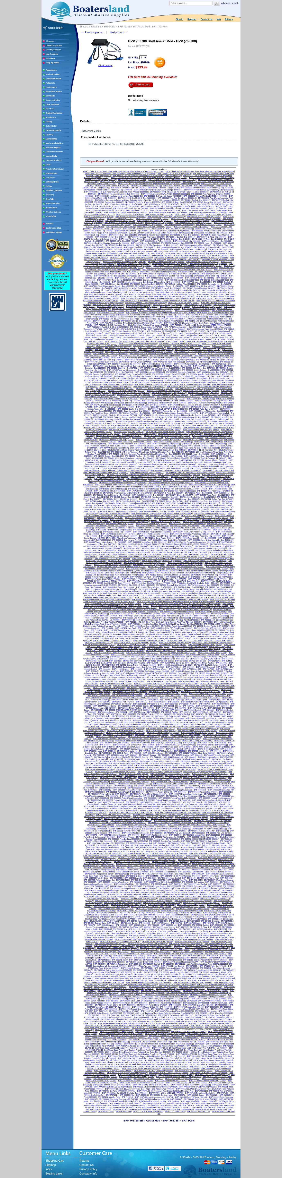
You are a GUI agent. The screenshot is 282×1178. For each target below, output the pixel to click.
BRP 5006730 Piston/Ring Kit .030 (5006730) (136, 804)
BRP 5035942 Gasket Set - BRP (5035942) (123, 886)
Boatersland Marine (90, 26)
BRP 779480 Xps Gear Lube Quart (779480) (174, 616)
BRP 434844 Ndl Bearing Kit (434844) (152, 534)
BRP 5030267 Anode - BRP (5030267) (133, 837)
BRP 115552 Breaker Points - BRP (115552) (211, 626)
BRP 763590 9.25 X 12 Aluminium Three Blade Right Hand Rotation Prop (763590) (139, 317)
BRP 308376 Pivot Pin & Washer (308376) (142, 202)
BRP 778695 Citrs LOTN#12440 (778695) (110, 354)
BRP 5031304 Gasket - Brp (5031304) (150, 384)
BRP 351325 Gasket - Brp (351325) (119, 245)
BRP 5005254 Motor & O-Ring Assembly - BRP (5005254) (190, 786)
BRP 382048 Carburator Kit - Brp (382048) (191, 417)
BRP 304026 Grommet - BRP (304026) (217, 921)
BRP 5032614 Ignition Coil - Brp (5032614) (123, 554)
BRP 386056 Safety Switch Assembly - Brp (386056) (125, 212)
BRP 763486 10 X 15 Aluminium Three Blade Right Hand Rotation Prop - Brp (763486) (181, 268)
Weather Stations (53, 212)
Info (219, 19)
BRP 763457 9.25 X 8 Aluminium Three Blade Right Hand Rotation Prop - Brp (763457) (159, 294)
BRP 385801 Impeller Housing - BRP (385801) (178, 972)
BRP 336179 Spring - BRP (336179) (160, 728)
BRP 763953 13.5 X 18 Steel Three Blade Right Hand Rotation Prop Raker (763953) (158, 1044)
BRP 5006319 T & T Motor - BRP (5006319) (177, 984)
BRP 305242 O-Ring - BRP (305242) (144, 925)
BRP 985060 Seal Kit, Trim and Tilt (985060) (208, 458)
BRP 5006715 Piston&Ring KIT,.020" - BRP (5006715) (131, 1011)
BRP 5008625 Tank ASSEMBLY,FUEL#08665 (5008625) (185, 544)
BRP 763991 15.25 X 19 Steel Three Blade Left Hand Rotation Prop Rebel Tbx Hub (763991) (132, 1052)
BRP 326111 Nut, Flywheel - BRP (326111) (129, 702)
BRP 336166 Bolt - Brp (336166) (110, 518)
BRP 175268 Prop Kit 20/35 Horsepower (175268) (181, 911)
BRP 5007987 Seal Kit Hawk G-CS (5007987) (212, 821)
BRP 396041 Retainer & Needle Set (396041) (151, 530)
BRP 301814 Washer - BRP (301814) (174, 642)
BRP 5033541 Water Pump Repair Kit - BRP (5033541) (149, 868)
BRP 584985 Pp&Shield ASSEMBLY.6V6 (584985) (118, 991)
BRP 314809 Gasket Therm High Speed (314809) (136, 665)
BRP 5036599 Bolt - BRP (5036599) (149, 1017)
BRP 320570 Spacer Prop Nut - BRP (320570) (167, 675)
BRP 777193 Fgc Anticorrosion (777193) (143, 581)
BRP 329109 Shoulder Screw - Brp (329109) (179, 507)
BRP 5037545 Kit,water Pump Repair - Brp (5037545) (116, 399)
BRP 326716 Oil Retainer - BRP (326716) (128, 704)
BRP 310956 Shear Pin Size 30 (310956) (161, 204)
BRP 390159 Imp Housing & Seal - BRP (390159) (200, 761)
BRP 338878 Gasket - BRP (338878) (118, 735)
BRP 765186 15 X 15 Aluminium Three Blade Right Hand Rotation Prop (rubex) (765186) (157, 298)
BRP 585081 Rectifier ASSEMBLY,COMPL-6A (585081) (205, 991)
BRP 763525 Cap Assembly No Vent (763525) (145, 569)
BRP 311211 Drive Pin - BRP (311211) (142, 653)
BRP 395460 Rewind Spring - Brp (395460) (163, 427)
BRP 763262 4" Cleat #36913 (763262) (169, 1001)
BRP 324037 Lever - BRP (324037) (198, 696)
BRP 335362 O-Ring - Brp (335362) (184, 235)
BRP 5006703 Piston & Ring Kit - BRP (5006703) (152, 1007)
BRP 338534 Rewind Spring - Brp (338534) (169, 411)
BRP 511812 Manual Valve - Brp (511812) (132, 288)
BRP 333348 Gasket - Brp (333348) (146, 513)
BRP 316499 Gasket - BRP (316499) (127, 669)
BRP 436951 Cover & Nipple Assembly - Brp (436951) (204, 444)
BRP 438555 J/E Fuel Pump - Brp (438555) (150, 249)
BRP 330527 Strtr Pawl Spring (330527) (113, 280)
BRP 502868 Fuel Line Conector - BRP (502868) (142, 833)
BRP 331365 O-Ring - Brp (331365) (98, 231)
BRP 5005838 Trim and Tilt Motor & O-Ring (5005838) (135, 790)
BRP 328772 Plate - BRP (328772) (120, 714)
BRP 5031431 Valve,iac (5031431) (181, 386)
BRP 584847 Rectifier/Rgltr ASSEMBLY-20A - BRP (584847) (180, 989)
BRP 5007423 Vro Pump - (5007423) (109, 479)
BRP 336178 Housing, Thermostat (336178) (146, 237)
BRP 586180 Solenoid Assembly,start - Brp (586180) (124, 262)
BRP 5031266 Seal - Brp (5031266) (118, 384)
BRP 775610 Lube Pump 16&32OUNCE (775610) (123, 335)
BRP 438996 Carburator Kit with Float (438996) (184, 253)
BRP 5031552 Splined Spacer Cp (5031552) (103, 1013)
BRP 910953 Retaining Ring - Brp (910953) (192, 364)
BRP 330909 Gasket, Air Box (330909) (147, 280)
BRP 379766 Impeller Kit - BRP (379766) (169, 751)
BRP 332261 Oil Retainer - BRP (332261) (165, 726)
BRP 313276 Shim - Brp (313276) (159, 214)
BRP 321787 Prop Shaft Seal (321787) (216, 683)
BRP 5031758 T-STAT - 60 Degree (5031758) (126, 391)
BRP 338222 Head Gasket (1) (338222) (163, 733)
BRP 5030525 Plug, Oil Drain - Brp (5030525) (113, 380)
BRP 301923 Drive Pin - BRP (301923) (99, 644)
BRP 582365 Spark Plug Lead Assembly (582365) (150, 255)
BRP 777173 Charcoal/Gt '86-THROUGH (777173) (179, 343)
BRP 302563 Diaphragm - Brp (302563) (210, 186)
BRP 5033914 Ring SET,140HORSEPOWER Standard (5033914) (159, 558)
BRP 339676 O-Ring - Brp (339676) (211, 237)
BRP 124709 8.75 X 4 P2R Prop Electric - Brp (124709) (117, 401)
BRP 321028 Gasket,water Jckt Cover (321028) (202, 677)
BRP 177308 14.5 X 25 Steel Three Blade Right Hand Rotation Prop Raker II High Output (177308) (123, 171)
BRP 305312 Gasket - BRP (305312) (207, 925)
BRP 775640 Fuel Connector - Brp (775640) (135, 337)
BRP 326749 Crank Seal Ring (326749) (154, 505)
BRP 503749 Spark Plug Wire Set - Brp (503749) (161, 561)
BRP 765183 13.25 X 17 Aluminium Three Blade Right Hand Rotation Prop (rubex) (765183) (156, 296)
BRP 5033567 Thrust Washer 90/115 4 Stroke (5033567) (197, 868)
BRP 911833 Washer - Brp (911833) (176, 366)
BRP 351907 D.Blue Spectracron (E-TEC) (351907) (157, 245)
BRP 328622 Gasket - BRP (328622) (199, 710)
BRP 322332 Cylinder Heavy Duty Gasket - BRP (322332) (150, 687)
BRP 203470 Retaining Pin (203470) (146, 186)
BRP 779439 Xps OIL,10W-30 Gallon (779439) (151, 583)
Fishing (49, 122)
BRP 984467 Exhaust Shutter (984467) (172, 458)
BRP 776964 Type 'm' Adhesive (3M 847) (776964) (201, 341)
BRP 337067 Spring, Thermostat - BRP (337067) (197, 730)
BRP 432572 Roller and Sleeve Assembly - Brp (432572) (119, 436)
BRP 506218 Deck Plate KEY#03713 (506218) (162, 903)
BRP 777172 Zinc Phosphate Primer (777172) (138, 343)
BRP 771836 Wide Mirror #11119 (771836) (135, 1081)
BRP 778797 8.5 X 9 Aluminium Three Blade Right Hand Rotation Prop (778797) (144, 358)
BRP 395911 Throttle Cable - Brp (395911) (113, 530)
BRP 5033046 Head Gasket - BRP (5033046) (165, 855)
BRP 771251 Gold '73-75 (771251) (160, 331)
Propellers (50, 178)
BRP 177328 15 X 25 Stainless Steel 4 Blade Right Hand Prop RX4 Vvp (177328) (181, 595)
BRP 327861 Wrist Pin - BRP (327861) (204, 708)
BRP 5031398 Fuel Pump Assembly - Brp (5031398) (189, 384)
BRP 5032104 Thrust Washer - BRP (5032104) (199, 849)
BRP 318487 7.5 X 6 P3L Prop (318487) (162, 931)
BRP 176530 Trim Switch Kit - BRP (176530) (184, 915)
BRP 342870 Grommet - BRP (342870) (147, 743)
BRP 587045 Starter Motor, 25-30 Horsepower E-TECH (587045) (163, 999)
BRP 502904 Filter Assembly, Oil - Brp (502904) (169, 208)
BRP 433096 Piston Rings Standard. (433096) (152, 532)
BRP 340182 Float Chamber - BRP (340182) (111, 739)
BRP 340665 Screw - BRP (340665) (218, 739)
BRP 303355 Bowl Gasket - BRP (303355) (189, 647)
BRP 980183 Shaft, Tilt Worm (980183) (191, 1097)
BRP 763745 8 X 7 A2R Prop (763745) (191, 317)
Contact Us (206, 19)
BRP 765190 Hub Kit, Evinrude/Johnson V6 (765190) (167, 575)
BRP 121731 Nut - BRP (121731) (207, 628)
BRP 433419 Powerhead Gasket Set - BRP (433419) (155, 765)
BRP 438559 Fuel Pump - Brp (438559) (111, 251)
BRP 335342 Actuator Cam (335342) (153, 235)
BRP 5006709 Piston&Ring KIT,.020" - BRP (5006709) (141, 1009)
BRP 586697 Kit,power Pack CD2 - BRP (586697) (175, 997)
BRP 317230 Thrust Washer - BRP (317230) (162, 669)
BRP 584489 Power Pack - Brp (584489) (170, 257)
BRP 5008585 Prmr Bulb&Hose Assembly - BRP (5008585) (167, 827)
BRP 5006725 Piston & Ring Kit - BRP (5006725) (160, 802)
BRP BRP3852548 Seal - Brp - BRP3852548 (213, 591)
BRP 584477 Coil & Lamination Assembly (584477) (131, 257)
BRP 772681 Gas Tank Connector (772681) (123, 333)
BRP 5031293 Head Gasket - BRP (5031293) (115, 847)
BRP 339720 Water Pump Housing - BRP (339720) (181, 737)
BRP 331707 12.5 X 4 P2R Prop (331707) (186, 722)
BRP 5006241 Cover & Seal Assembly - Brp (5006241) (210, 540)
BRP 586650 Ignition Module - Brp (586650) (170, 264)
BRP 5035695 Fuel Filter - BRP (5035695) (131, 884)
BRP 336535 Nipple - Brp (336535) (132, 409)
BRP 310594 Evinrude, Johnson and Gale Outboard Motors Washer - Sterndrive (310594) (184, 649)
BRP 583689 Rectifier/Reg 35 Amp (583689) (154, 946)
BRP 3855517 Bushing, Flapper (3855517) (210, 460)
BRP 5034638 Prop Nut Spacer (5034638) (137, 397)
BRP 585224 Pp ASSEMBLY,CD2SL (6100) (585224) (142, 993)
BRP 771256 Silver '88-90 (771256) (217, 577)
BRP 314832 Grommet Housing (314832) (175, 665)
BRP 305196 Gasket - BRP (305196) (112, 925)
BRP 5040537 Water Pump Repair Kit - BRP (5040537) (174, 894)
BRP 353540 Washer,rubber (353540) (195, 245)
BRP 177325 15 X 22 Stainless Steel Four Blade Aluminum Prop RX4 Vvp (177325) (171, 919)
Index (48, 1169)
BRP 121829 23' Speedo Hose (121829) (120, 630)
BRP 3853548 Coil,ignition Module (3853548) (112, 970)
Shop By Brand (52, 63)
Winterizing (51, 216)
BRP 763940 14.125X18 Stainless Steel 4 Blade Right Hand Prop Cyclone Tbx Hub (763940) (196, 571)
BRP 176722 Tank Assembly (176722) (179, 491)
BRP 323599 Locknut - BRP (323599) (127, 694)
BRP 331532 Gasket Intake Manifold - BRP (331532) (145, 722)
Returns (84, 1160)
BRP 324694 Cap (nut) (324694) (209, 225)
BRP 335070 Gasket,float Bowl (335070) (146, 284)
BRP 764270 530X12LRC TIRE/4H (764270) (140, 1060)
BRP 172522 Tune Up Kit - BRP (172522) (192, 909)
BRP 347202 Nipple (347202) (148, 614)
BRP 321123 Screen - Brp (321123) (141, 276)
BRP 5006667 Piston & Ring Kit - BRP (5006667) (108, 794)
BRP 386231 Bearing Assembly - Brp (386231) (208, 212)
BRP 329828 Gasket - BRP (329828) (182, 935)
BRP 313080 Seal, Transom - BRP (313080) (165, 655)
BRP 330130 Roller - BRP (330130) (109, 716)
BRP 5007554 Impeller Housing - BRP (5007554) (153, 817)
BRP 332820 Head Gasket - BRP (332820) (163, 939)
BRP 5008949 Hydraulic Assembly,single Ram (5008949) (118, 196)
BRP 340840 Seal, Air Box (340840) (98, 741)
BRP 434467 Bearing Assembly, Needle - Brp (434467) (158, 440)
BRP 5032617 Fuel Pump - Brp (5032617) (169, 393)
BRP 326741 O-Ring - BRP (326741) (162, 704)
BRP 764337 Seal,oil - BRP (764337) (176, 1060)
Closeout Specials (54, 45)
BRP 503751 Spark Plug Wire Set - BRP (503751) (205, 1019)
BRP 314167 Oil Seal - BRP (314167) (204, 661)
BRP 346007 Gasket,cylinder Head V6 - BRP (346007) (141, 749)
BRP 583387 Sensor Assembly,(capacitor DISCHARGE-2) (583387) (200, 255)
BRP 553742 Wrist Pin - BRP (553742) (110, 943)
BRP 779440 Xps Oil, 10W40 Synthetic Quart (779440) (124, 1093)
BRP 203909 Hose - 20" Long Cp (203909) (184, 640)
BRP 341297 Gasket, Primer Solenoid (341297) (138, 239)
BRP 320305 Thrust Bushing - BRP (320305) (127, 675)
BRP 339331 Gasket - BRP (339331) (111, 737)
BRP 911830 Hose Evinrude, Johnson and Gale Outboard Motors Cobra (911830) (126, 366)
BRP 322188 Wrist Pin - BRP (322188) (109, 687)
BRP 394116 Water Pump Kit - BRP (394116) (146, 976)
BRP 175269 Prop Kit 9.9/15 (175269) (109, 491)
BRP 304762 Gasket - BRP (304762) (167, 923)
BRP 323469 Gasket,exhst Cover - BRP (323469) (201, 692)
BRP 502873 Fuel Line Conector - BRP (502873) (119, 835)
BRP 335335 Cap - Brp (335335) (122, 235)
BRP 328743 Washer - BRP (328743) (176, 712)
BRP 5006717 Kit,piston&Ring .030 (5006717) (174, 1011)
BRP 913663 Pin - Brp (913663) (169, 456)
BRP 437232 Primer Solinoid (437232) (192, 446)
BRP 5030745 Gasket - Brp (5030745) (120, 382)
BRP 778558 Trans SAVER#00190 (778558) (198, 1087)
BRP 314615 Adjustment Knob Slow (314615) (159, 497)
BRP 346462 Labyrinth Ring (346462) (217, 520)
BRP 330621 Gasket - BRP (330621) (157, 718)
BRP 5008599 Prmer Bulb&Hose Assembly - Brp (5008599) (108, 190)
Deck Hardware (52, 104)
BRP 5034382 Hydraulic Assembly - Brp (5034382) (211, 395)
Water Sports (51, 208)
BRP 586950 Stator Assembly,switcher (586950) (104, 569)
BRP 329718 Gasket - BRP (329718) (112, 935)
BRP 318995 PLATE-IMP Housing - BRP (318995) (115, 933)
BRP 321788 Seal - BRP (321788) (97, 685)
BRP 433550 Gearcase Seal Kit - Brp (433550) (184, 438)
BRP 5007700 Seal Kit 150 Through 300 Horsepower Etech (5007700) (179, 819)
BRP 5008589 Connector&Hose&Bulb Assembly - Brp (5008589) (207, 188)
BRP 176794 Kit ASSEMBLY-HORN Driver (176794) (121, 917)
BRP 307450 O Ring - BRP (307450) (205, 927)
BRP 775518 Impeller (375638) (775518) (195, 333)
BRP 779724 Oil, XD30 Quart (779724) (202, 362)
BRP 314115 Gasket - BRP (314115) (172, 661)
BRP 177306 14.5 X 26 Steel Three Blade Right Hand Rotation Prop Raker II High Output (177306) (158, 184)
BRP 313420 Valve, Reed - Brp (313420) (212, 495)
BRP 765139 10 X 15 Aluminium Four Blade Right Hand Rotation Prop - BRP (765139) (164, 1062)
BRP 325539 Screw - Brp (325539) (120, 227)
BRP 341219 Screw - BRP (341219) (165, 741)
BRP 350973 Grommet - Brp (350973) (176, 243)
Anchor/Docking (53, 74)
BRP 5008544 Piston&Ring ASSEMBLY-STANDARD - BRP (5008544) (196, 825)
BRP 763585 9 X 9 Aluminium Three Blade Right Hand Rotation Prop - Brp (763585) (160, 313)
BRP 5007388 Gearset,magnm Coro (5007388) (149, 477)
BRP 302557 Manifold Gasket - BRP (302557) (167, 644)
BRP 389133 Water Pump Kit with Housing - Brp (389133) (138, 421)
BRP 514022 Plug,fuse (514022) (161, 567)
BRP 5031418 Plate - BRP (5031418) (150, 847)
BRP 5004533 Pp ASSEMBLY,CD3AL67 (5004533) (116, 464)
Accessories (51, 70)
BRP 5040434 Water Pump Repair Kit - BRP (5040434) (141, 892)
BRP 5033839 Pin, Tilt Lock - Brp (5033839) (112, 558)
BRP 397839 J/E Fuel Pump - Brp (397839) (102, 434)
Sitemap (50, 1165)
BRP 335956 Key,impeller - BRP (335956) (128, 958)
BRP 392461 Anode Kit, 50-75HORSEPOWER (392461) (157, 974)
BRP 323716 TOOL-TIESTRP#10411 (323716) (123, 223)
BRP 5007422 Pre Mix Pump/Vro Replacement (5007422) (191, 542)
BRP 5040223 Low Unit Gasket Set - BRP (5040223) (151, 890)
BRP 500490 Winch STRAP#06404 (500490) (169, 782)
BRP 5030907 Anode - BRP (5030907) (184, 843)
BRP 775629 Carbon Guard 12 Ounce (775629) (199, 335)
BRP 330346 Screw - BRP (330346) (205, 716)
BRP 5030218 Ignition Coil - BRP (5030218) (201, 835)
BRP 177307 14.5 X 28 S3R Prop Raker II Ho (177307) (188, 610)
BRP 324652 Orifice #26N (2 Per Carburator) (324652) (127, 503)
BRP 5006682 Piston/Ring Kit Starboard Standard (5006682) (190, 796)
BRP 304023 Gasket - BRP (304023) (184, 921)
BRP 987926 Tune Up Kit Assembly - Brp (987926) (128, 370)
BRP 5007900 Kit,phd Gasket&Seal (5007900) (173, 821)
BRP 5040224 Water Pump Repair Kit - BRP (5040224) (197, 890)
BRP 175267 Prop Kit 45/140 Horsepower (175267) (138, 911)
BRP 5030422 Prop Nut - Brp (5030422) (211, 376)
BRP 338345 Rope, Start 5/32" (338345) (197, 733)
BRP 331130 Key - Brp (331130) (179, 229)
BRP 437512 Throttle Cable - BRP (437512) (210, 773)
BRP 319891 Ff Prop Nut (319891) (178, 673)
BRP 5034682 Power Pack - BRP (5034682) (215, 878)
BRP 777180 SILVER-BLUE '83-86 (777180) (112, 1087)
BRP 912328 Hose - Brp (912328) (195, 454)
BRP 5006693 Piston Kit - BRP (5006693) (130, 1003)
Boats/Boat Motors (54, 92)
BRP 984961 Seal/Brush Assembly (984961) (208, 1103)
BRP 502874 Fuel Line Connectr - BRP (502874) (161, 835)
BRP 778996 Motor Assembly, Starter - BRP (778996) (121, 1034)
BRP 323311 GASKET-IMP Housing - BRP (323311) (160, 690)
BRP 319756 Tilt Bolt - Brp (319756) (121, 274)
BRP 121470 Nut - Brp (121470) (174, 485)
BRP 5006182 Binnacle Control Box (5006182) (167, 540)
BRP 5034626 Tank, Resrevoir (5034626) (101, 397)
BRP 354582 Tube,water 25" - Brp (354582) (187, 524)
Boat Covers (51, 87)
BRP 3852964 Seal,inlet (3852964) (149, 372)
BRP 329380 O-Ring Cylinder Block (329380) (164, 278)
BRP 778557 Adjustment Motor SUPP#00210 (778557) (155, 1087)
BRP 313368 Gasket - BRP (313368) (190, 657)
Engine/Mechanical (54, 113)
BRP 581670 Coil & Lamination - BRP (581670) (147, 943)
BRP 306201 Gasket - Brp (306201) (195, 200)
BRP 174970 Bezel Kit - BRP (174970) (130, 638)
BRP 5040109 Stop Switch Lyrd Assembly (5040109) (204, 561)
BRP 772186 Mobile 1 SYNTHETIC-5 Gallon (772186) (142, 1083)
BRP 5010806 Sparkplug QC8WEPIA (177, 614)
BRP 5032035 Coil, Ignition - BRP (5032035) (160, 849)
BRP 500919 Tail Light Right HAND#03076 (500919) (118, 829)
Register (192, 19)
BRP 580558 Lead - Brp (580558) (220, 567)
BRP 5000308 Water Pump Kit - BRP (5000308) (192, 780)
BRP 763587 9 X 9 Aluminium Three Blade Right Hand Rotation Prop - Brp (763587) (150, 315)
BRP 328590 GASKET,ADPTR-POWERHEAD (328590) (127, 710)
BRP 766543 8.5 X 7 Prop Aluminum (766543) (180, 1068)
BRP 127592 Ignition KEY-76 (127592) (211, 401)
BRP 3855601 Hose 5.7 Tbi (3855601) (110, 528)
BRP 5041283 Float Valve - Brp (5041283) (185, 563)
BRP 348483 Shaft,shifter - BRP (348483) (215, 749)
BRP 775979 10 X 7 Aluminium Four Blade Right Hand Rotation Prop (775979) (154, 579)
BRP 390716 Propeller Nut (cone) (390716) (111, 423)
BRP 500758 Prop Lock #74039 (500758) (191, 817)
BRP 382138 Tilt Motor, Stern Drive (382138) (197, 753)
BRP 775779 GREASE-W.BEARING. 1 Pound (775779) (196, 339)
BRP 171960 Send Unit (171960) (112, 489)
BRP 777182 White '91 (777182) (151, 348)
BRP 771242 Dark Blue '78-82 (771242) (128, 331)
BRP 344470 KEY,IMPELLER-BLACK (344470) (175, 745)
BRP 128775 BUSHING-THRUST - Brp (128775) (183, 487)
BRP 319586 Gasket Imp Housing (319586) (151, 671)
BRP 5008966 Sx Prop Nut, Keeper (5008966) (162, 196)
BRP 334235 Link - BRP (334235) (218, 952)
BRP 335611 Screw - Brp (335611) (185, 499)
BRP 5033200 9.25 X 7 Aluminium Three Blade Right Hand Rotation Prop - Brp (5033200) (136, 556)
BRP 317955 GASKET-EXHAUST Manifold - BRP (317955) (166, 929)
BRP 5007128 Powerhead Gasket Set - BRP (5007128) (177, 812)
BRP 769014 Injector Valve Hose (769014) (204, 329)
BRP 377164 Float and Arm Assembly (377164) (114, 526)
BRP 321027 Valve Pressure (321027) (165, 677)
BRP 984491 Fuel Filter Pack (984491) (125, 1103)
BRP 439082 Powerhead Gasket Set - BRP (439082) (204, 778)
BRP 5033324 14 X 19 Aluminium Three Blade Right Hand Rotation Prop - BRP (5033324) (153, 864)
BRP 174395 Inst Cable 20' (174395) (143, 489)
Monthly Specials (53, 50)
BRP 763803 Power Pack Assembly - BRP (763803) (138, 1038)
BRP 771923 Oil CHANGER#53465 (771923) (207, 1081)
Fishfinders (51, 117)
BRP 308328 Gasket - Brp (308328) (108, 202)
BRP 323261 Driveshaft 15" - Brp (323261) (155, 311)
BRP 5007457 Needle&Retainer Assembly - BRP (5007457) (157, 814)
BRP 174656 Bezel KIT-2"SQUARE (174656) (209, 636)
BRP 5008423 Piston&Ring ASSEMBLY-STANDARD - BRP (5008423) (176, 823)
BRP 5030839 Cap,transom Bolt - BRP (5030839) (146, 843)
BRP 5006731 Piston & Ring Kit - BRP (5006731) (177, 804)
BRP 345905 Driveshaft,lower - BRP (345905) (134, 747)
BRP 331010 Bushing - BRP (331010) (115, 720)
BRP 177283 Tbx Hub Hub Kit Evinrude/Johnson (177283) (172, 180)
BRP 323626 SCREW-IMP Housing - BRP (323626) (166, 694)
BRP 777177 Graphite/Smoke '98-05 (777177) (191, 345)
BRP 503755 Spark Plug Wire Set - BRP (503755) (184, 1021)
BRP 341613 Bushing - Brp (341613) (175, 239)
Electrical (50, 109)
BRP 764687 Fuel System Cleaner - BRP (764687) (106, 1062)
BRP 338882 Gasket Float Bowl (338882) (152, 735)
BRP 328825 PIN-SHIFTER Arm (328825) (154, 714)
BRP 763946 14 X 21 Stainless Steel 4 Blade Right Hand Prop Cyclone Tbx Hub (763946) (165, 624)
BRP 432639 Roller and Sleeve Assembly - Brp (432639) (167, 436)
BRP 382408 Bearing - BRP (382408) (187, 755)
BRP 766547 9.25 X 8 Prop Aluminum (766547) (194, 1070)
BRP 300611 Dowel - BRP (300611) (218, 640)
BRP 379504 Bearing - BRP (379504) (99, 751)
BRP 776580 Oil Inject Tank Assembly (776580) (190, 1085)
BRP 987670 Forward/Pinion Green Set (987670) (159, 368)
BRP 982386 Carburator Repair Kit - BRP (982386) (161, 1099)
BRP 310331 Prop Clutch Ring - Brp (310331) (124, 204)
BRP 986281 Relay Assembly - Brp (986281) (130, 460)
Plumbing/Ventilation (55, 169)
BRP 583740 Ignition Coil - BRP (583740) (191, 946)
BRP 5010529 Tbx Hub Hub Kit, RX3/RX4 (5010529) (171, 546)
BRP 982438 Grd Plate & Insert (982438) (200, 1099)
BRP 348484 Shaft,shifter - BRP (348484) (203, 958)
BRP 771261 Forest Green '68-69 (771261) (102, 579)
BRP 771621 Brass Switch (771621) (148, 1079)
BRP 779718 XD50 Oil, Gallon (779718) (135, 362)
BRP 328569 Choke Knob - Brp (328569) (210, 276)
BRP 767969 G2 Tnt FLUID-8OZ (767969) (175, 1075)
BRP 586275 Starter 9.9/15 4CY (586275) (126, 995)
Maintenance (51, 139)
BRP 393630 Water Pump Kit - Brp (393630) (161, 425)
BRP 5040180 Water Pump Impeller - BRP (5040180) (106, 890)
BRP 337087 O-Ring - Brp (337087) (168, 518)
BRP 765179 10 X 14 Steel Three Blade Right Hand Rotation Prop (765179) (131, 323)
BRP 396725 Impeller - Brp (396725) (129, 431)
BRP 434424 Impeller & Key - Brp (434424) (116, 440)
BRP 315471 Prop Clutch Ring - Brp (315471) (166, 216)
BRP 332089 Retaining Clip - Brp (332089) (156, 511)
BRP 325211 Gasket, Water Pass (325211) (128, 700)
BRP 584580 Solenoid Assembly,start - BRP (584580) (200, 986)
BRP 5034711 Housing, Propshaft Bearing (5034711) (178, 397)
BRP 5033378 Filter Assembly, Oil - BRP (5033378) (176, 866)
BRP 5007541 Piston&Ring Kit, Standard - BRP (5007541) (207, 814)
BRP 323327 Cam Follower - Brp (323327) (154, 221)
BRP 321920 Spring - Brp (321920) (122, 311)
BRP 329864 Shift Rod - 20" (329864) (108, 937)
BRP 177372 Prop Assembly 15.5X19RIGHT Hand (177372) (127, 493)
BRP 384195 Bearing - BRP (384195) (146, 757)
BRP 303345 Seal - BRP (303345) (156, 647)
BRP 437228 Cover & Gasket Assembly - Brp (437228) (152, 446)
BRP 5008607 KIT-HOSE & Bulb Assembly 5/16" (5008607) (208, 190)
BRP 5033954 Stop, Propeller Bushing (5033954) (213, 872)
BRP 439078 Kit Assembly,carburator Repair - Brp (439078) (108, 286)
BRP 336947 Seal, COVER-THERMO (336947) (167, 409)
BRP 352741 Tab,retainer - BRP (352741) (124, 964)
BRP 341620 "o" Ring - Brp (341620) (207, 239)
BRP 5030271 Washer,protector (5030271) (168, 837)
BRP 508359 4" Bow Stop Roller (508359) (192, 941)
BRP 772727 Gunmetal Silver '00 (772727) (160, 333)
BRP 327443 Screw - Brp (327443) (186, 505)
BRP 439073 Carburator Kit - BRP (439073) (118, 778)
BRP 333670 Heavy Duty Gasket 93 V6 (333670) (120, 941)
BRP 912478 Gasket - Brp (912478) (108, 456)
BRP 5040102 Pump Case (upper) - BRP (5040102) (165, 1023)
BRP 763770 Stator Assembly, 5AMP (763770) (114, 1029)
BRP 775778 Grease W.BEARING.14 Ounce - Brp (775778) (147, 339)
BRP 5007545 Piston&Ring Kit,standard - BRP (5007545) (107, 817)
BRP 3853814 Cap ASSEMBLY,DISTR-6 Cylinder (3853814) (157, 970)
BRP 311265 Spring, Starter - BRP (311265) (178, 653)
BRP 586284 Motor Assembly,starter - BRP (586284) (166, 995)
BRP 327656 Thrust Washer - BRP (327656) (136, 708)
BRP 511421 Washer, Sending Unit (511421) (112, 565)
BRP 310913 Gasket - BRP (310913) (192, 651)
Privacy (229, 19)
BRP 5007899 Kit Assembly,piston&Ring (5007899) (131, 821)
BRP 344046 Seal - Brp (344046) (186, 241)
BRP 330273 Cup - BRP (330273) (139, 716)
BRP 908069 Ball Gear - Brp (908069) (118, 587)
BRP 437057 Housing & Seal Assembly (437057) (170, 773)
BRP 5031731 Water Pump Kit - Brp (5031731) (194, 388)
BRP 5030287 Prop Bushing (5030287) (124, 839)
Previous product (92, 32)
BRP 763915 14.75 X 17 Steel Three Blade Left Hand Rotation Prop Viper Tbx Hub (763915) (163, 622)
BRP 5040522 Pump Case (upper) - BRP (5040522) (187, 892)
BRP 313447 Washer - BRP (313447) (134, 659)
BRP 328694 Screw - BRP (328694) (112, 712)
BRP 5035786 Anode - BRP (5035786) (166, 884)
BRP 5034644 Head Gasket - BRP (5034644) (176, 878)
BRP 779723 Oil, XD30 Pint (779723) (169, 362)
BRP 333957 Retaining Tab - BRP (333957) (111, 952)
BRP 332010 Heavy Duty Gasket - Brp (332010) (117, 511)
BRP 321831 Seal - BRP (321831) (198, 685)
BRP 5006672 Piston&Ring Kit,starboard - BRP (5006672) (193, 794)
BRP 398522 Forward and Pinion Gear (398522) (191, 530)
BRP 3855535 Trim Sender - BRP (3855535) (138, 972)
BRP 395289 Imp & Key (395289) (130, 427)
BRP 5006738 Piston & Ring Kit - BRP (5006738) (154, 808)
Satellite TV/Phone (54, 190)
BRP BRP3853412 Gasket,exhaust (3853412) (132, 1109)
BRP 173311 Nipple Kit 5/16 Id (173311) (196, 630)
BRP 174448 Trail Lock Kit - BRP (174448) (199, 634)
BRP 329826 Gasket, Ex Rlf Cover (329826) (147, 935)
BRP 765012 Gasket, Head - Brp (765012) (169, 450)
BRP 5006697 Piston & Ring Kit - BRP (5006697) (115, 1005)
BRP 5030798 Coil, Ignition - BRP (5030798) (214, 841)
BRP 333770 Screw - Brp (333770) (196, 282)
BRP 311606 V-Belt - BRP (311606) (212, 653)
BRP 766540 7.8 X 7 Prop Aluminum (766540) (208, 1066)
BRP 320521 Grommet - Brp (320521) (184, 274)
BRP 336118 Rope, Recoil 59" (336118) (127, 728)
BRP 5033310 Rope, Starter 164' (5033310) (170, 862)
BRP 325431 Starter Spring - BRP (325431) (202, 700)
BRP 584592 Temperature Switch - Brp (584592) (208, 257)
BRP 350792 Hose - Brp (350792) (145, 243)
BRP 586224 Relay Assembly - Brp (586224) (166, 262)
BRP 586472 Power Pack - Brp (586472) (133, 264)
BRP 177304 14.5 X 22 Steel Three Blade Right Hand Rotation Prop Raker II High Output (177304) (140, 182)
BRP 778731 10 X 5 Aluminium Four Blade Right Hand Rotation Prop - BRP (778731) (172, 1091)
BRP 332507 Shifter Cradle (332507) (213, 937)
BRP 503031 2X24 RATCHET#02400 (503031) (200, 839)
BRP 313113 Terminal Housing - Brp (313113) (111, 495)
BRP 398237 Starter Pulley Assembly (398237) (128, 763)
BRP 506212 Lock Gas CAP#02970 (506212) (113, 900)
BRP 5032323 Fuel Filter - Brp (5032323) (164, 391)
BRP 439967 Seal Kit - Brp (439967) (200, 286)
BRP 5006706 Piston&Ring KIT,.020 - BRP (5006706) (196, 1007)
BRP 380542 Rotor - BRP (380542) (127, 753)
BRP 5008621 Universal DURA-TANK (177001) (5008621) (165, 194)
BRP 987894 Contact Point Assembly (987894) (114, 1107)
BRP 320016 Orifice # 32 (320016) (152, 274)
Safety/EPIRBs (52, 182)
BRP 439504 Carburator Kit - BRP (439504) (153, 780)
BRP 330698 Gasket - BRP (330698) (189, 718)
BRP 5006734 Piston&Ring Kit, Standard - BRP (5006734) (162, 806)
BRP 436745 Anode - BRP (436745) (133, 773)
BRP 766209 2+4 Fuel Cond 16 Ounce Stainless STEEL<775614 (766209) (201, 325)
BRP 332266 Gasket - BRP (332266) (199, 726)
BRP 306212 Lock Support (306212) (167, 305)
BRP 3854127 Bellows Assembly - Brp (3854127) (171, 460)
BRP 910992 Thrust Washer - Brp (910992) (153, 587)
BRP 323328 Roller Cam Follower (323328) (191, 221)
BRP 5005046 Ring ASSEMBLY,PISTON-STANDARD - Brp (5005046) (167, 464)
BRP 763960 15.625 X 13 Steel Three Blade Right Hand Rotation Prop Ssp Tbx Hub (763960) (160, 620)
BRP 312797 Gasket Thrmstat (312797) (111, 206)
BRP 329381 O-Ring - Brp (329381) (199, 278)
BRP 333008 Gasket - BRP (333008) (198, 939)
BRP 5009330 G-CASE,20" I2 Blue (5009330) (137, 198)
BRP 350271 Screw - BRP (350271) (126, 960)
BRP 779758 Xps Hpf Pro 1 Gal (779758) (211, 616)
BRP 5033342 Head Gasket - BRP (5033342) (134, 866)
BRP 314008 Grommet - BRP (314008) (139, 661)
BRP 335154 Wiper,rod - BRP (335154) (129, 956)
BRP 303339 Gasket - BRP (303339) (125, 647)
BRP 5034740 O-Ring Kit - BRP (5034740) (148, 880)
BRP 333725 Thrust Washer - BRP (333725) (140, 950)
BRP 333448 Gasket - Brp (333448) (177, 513)
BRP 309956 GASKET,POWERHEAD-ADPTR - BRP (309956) (119, 649)
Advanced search (229, 3)
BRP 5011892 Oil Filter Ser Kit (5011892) (211, 614)
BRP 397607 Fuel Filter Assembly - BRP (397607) (207, 980)
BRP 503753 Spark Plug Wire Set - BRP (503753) (142, 1021)
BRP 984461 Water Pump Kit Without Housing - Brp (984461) (129, 458)
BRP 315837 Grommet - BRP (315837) (212, 667)
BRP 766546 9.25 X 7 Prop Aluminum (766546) (153, 1070)
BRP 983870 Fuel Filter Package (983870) (198, 1101)
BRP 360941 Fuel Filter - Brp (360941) (135, 413)
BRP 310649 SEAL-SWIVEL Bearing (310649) (125, 651)
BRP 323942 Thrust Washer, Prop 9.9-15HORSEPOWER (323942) (115, 696)
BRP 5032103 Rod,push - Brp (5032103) (204, 552)
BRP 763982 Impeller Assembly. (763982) (204, 1046)
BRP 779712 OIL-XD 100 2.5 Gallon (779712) (214, 360)
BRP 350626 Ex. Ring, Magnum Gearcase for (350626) (106, 243)
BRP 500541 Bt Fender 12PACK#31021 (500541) (163, 788)
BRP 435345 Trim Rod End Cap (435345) (179, 769)
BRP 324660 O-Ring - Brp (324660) (147, 225)
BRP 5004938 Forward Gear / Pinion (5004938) (209, 782)
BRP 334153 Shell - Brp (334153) (114, 284)
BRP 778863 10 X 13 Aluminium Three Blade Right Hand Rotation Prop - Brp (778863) (120, 173)
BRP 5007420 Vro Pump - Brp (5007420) (188, 477)
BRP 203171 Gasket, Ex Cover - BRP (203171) (112, 640)
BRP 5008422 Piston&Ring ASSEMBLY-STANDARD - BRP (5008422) (117, 823)
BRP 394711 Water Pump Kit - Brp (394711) (199, 425)
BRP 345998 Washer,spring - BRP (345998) (211, 747)
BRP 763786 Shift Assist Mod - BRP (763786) (153, 1029)
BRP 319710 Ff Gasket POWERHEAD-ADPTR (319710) (139, 673)
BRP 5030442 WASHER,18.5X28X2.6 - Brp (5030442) (171, 378)
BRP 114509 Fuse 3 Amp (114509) (144, 626)
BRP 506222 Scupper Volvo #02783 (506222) (201, 903)
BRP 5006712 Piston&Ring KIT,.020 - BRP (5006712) (187, 1009)
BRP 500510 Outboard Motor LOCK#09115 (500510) (174, 784)
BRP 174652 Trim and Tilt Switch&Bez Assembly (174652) (183, 489)
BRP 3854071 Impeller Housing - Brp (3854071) (133, 376)
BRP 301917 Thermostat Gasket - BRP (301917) (212, 642)
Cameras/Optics (53, 100)
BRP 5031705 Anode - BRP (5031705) (103, 1015)
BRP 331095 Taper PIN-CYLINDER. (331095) (152, 720)
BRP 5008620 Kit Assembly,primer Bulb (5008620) (118, 194)
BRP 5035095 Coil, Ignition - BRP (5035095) (200, 882)
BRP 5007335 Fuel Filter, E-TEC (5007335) (113, 814)
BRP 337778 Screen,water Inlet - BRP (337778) (125, 733)
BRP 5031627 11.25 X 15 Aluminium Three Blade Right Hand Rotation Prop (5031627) (158, 1013)
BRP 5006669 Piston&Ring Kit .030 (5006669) (147, 542)
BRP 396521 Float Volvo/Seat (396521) (125, 429)
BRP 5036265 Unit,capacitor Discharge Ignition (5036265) (133, 888)
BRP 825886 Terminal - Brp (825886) (171, 585)
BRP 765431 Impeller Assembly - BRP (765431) (124, 1066)
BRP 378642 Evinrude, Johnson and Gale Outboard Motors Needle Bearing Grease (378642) (177, 415)
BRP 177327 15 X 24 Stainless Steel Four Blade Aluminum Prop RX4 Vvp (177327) (147, 175)
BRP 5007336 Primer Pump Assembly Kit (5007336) (179, 474)
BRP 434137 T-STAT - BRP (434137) (216, 767)
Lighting (49, 135)
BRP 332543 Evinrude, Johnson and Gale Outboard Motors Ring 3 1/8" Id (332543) (146, 282)
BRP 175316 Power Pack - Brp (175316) (198, 210)
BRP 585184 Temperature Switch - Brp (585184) (145, 259)
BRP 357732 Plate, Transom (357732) (143, 966)
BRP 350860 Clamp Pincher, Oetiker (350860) (162, 960)
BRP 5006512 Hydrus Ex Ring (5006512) (147, 472)
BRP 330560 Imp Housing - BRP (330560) (122, 718)
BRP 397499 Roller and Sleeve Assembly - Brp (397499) (210, 431)
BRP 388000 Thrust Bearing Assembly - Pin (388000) (150, 528)
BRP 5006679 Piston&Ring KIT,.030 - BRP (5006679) (142, 796)
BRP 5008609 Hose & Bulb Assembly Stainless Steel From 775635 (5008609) (116, 192)
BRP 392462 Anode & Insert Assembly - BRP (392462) (204, 974)
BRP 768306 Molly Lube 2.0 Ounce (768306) (166, 329)
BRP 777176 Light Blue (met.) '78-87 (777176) (152, 345)
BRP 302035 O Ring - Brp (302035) (168, 493)
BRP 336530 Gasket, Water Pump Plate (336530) (197, 728)
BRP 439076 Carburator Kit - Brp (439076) (214, 284)
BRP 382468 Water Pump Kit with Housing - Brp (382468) (117, 419)
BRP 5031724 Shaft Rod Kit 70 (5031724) (138, 1015)
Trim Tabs (50, 199)
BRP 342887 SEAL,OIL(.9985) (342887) (122, 241)
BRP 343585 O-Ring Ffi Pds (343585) (155, 241)
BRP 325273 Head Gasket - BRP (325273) (165, 700)
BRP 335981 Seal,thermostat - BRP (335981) (165, 958)
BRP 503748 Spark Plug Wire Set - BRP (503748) (120, 1019)
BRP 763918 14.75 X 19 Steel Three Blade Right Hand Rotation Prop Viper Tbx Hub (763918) (175, 601)
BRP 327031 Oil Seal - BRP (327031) (179, 706)
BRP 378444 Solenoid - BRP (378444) (137, 968)
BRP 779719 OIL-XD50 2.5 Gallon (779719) (136, 585)
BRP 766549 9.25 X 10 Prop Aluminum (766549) (127, 1073)
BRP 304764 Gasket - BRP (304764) (199, 923)
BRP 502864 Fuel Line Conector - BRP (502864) (208, 831)
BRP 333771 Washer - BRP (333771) (175, 950)
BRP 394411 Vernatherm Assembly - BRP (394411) (188, 976)
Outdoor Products (54, 160)
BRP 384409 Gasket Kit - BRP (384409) (179, 757)
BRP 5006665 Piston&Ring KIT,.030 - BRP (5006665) (210, 792)
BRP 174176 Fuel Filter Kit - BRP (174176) (151, 632)
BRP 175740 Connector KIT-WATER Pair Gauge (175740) (120, 913)
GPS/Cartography (53, 130)
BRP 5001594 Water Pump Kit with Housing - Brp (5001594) (177, 462)
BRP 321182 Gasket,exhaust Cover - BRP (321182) (168, 679)
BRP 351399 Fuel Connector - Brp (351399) (131, 522)
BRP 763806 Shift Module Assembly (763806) (180, 1038)
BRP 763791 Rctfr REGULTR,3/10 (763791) (129, 1036)
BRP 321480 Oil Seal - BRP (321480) (129, 681)
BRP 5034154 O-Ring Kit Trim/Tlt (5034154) (170, 395)
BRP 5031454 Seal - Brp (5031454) (178, 550)
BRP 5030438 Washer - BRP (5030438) (130, 841)
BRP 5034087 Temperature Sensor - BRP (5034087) (106, 874)
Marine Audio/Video (54, 143)
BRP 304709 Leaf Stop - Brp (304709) (108, 305)
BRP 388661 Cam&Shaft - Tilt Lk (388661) (160, 419)
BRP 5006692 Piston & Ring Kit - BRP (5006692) (122, 800)
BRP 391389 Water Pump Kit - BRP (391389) (113, 974)
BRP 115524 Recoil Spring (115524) (176, 626)
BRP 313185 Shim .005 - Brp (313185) (148, 495)
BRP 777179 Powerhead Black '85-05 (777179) (207, 579)
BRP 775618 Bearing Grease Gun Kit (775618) (112, 1085)
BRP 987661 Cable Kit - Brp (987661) (122, 368)
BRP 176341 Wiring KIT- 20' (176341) (161, 913)
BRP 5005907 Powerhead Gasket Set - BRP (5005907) (149, 982)
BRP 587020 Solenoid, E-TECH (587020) (118, 999)
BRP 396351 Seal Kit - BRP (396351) (203, 978)
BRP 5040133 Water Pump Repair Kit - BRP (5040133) (210, 1023)
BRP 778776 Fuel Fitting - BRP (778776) (152, 1032)
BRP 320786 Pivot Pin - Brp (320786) (109, 276)
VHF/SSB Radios (53, 203)
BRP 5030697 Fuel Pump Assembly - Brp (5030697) (155, 380)
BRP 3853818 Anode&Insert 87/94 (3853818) (202, 970)
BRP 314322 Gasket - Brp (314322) (124, 497)
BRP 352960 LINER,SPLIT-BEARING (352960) (202, 522)
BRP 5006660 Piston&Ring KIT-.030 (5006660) (125, 792)
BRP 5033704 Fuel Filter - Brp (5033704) (133, 395)
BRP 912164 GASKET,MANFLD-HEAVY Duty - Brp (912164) (111, 589)
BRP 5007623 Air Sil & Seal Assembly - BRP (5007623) (126, 819)
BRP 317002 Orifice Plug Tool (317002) (217, 499)
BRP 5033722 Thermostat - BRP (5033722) (172, 870)
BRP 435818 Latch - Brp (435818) (208, 442)
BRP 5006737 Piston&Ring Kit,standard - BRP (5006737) (108, 808)
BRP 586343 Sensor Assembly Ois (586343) (208, 995)
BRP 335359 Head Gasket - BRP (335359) (200, 956)
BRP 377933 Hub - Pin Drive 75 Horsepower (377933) (115, 415)
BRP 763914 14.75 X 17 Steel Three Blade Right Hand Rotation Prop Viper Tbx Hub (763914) (166, 1040)
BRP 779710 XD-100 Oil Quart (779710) (141, 360)
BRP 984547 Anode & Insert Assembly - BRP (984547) (165, 1103)
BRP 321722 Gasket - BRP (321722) (149, 683)
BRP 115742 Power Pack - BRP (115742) (132, 628)
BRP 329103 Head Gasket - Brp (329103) (141, 507)
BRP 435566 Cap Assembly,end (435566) (135, 442)
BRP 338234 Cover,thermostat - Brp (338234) (131, 411)
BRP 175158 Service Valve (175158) (165, 210)
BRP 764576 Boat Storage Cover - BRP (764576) (213, 1060)
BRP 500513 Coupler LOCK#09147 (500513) (113, 786)
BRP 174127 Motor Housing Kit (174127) (131, 210)
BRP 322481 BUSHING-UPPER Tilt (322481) (194, 687)
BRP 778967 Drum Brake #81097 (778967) (188, 1032)
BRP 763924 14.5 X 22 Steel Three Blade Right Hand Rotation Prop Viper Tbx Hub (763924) (121, 593)
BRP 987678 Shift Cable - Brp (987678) (198, 368)
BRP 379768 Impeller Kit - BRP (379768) (204, 751)
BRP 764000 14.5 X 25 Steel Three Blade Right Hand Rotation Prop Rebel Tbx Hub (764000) (126, 610)
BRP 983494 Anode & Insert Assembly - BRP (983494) (157, 1101)
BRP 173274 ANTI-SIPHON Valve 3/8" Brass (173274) (144, 405)
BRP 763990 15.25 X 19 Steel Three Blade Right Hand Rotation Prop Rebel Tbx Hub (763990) (189, 606)
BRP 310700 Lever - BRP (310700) (160, 651)
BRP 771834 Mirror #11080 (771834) (217, 1079)
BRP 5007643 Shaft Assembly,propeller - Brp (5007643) (198, 479)
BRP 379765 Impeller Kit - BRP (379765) (133, 751)
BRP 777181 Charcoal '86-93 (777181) (120, 348)
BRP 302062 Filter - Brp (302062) (198, 493)
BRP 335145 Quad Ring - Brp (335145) (197, 515)
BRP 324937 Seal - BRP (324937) (206, 698)
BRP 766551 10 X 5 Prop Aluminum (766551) (208, 1073)
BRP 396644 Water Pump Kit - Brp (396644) (201, 429)
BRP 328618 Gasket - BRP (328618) (167, 710)
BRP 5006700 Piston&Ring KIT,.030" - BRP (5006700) (205, 1005)
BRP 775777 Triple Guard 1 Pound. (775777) (102, 339)
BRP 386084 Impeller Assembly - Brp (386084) (168, 212)
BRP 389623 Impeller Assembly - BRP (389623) (118, 761)
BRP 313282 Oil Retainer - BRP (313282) (202, 655)
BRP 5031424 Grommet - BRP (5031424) (185, 847)
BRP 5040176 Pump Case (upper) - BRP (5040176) (182, 1025)
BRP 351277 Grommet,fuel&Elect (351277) (180, 962)
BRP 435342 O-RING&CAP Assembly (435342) (189, 534)
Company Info (88, 1173)
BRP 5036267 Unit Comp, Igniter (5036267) (176, 888)
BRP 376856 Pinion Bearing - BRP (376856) (179, 966)
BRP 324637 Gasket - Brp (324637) (116, 225)
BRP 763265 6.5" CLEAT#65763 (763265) (204, 1001)
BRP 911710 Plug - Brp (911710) (218, 587)
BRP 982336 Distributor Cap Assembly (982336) (118, 1099)
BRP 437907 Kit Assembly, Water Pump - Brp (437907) (108, 249)
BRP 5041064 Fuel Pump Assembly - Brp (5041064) (145, 563)
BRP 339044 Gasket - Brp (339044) (180, 237)
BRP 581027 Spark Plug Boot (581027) (199, 288)
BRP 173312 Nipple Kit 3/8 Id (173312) (143, 485)
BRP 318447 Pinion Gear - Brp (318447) (152, 218)
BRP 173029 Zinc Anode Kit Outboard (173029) (158, 630)
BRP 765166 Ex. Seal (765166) (106, 321)
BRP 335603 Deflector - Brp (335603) (110, 237)
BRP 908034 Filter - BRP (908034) (134, 1095)
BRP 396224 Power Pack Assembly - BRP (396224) (164, 978)
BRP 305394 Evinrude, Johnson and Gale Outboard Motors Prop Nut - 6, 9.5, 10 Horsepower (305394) (137, 200)
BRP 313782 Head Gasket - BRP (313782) (103, 661)
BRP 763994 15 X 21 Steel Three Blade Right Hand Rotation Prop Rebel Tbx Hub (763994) (196, 608)
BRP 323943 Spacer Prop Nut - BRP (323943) (163, 696)
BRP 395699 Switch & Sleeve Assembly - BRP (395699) (118, 978)
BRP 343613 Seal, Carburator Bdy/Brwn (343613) (179, 520)
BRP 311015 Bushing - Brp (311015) (207, 307)
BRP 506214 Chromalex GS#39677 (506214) (192, 900)
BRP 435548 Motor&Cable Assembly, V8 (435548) (115, 771)
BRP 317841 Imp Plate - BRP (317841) (116, 671)
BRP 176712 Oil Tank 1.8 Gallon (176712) (144, 491)
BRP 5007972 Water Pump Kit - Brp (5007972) (142, 481)
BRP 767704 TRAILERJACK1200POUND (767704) (125, 329)
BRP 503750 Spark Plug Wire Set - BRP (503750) (163, 1019)
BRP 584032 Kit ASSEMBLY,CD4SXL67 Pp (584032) (161, 948)
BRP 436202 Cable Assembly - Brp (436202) (127, 444)
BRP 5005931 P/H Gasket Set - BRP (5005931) (192, 982)
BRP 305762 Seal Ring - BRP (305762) (135, 927)
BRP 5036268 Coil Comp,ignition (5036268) (215, 888)
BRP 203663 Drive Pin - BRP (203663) (149, 640)
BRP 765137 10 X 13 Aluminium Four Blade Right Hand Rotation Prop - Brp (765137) (133, 319)
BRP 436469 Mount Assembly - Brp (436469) (157, 536)
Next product (119, 32)
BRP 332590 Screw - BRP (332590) (129, 939)
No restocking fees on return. (144, 100)
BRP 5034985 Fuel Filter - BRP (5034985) (184, 880)
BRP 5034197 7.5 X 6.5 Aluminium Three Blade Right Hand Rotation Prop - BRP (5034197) (167, 874)
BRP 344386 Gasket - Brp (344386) (216, 241)
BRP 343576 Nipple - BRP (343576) (211, 743)
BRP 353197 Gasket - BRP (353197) (158, 964)
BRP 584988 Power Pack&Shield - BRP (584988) (161, 991)
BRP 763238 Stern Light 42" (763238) (135, 1001)
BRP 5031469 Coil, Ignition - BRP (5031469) (213, 1011)
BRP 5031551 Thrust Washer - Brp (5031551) (154, 388)
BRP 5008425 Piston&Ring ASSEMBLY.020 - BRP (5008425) (141, 825)
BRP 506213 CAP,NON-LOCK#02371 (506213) (153, 900)
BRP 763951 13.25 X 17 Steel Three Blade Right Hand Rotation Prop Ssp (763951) (195, 593)
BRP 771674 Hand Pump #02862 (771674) (182, 1079)
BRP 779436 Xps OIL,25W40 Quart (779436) (180, 581)
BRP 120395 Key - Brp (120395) (200, 399)
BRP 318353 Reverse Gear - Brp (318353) (202, 501)
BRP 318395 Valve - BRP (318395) (129, 931)
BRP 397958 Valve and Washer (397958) (139, 434)
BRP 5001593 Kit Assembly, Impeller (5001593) (131, 462)
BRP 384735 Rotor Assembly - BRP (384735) (103, 759)
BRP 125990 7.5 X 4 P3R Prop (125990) (174, 173)
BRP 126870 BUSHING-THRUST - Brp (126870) (209, 485)
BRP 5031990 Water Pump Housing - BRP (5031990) (118, 849)
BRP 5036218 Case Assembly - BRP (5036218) (201, 886)
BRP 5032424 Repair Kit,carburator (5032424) (131, 393)
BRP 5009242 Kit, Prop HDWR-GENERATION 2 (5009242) (166, 829)
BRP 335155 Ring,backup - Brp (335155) (210, 233)
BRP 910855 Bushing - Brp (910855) (157, 364)
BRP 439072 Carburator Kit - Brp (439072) (110, 255)
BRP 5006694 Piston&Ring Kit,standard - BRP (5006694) (172, 1003)
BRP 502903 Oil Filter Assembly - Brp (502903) (214, 546)
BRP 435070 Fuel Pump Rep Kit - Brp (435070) (202, 440)
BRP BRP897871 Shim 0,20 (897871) (210, 1109)
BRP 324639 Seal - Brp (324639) (110, 313)
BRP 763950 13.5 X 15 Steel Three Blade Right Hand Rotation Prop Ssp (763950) (156, 618)
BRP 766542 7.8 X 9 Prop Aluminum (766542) (141, 1068)
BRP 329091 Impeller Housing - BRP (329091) (189, 933)
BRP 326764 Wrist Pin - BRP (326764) (194, 704)
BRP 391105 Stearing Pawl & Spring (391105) (150, 423)
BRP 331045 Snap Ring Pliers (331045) (191, 509)
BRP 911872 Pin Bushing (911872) (207, 366)
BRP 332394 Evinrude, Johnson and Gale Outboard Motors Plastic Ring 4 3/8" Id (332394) (155, 233)
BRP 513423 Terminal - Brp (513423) (166, 288)
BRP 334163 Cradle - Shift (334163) (187, 952)
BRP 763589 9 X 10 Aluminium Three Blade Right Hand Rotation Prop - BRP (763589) (167, 1027)
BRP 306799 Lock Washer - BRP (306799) (170, 927)
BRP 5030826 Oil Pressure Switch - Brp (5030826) (158, 382)
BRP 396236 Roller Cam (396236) (197, 427)
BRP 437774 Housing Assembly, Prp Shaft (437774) (121, 448)
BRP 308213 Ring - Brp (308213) (110, 307)
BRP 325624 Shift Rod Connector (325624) (154, 227)
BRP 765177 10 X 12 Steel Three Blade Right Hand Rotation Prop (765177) (152, 321)
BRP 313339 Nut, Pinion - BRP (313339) (126, 657)
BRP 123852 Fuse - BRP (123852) (191, 905)
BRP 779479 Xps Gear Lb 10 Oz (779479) (136, 616)
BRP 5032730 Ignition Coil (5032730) (204, 853)
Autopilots (50, 83)
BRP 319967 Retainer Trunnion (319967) (128, 309)
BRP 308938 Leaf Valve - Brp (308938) (142, 307)
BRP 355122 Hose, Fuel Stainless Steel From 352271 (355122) (201, 964)
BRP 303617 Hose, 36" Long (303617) (183, 302)
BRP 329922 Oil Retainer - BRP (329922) (143, 937)
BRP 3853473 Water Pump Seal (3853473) (132, 374)
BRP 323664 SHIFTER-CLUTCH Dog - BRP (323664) (211, 694)
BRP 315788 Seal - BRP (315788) (180, 667)
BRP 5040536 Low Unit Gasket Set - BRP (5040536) (128, 894)
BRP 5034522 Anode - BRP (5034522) (140, 878)
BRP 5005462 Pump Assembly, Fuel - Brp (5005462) (117, 468)
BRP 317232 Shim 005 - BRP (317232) (198, 669)
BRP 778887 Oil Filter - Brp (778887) (108, 360)
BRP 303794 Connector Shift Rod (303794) (128, 188)
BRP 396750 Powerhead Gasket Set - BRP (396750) (125, 980)
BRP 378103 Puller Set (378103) (213, 966)
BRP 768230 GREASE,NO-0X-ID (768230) (182, 577)
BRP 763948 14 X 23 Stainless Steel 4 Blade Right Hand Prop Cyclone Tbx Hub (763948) (167, 1042)
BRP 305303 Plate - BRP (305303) (175, 925)
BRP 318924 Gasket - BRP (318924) (195, 931)
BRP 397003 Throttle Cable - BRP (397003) (167, 980)
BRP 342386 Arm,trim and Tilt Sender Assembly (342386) (133, 520)
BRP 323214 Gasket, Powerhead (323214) (120, 690)
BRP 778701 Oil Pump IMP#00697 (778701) (117, 1091)
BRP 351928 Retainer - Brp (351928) (166, 522)
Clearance (50, 41)
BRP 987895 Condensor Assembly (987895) (153, 1107)
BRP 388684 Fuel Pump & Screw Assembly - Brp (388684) (204, 419)
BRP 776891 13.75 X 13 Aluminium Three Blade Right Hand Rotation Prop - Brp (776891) (141, 341)
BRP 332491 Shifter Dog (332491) (214, 280)
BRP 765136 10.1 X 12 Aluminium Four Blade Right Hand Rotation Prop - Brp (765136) (192, 573)
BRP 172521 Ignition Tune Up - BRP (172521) (155, 909)
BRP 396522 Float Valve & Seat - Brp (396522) (162, 429)
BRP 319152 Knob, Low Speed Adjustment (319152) (199, 272)
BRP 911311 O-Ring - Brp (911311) (188, 587)
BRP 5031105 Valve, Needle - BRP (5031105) (114, 845)
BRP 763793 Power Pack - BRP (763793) (166, 1036)
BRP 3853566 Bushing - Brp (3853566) (168, 374)
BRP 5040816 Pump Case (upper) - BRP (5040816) (116, 896)
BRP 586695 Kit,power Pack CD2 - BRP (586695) (133, 997)
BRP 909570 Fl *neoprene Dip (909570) (124, 364)
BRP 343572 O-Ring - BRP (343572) (180, 743)
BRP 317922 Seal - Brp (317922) (120, 218)
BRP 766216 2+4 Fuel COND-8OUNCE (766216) (108, 327)
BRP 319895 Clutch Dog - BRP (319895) (211, 673)
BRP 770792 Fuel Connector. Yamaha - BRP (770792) (178, 1077)
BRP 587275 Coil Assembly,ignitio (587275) (182, 290)
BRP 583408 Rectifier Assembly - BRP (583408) (114, 946)
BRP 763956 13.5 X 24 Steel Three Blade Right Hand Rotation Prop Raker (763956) (120, 573)
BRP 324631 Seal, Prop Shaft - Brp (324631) (193, 223)
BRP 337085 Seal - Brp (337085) (138, 518)
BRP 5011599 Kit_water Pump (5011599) (209, 829)
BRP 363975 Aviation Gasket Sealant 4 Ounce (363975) (175, 413)
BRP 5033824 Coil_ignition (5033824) (132, 872)
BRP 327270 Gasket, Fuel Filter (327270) (175, 276)
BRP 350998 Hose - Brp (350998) (207, 243)
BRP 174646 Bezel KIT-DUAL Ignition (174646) (170, 636)
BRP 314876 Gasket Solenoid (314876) (210, 665)
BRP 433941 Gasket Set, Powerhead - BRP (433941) (136, 767)
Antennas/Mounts (53, 79)
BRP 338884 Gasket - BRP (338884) (185, 735)
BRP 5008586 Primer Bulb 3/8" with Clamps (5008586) (170, 483)
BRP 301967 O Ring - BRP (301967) (132, 644)
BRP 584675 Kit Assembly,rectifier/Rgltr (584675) (134, 989)
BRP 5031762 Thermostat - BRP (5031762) (175, 1015)
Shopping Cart (54, 1160)
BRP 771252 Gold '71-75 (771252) (191, 331)
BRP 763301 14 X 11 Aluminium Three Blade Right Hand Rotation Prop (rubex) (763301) (164, 292)
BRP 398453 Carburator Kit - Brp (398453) (174, 247)
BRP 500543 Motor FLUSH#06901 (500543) (203, 788)
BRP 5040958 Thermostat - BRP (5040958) (202, 896)
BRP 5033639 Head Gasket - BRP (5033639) (134, 870)
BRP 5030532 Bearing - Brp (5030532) (210, 548)
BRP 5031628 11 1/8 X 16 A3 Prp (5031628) (213, 1013)
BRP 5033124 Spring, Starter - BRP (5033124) (137, 857)
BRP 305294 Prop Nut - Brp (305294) (163, 188)
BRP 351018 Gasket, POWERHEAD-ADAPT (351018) (205, 960)
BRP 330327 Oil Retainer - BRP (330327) (172, 716)
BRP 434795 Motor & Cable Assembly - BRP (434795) (138, 769)
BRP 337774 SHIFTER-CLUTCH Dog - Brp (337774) (206, 518)
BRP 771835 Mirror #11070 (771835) (101, 1081)
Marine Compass (53, 147)
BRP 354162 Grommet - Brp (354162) (151, 524)
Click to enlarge (105, 65)
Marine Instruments (54, 152)
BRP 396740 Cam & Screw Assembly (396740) (165, 431)
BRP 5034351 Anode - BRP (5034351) (218, 876)
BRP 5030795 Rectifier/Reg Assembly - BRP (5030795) (171, 841)
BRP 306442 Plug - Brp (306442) (197, 305)
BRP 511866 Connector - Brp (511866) (148, 565)
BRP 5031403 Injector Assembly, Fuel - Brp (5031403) (140, 550)
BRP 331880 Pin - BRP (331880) (218, 722)
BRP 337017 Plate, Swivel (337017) (203, 409)
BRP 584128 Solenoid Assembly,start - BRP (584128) (207, 948)
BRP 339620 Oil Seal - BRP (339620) (143, 737)
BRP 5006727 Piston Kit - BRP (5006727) (200, 802)
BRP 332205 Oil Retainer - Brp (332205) (131, 231)
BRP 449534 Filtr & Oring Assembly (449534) (124, 538)
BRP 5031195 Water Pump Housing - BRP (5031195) (157, 845)
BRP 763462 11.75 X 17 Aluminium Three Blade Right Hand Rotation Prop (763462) (187, 266)
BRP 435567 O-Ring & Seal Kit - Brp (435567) (173, 442)
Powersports (51, 173)
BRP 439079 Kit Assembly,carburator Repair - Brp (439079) (159, 286)
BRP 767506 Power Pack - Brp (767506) (147, 577)
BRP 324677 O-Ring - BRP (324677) (175, 698)
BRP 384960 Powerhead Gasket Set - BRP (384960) (176, 968)
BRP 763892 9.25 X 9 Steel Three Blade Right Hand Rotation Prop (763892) (197, 569)
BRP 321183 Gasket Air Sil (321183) (120, 221)
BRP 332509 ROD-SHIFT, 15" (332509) (192, 511)
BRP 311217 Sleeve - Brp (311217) (194, 204)
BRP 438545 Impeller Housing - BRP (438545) (144, 776)
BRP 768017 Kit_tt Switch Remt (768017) (212, 1075)
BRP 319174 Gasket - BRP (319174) (153, 933)
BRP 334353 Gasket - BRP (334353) (101, 954)
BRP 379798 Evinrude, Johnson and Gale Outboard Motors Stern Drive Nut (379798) (137, 417)
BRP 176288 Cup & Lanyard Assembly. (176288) (114, 407)
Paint (48, 165)
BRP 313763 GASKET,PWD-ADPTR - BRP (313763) (211, 659)
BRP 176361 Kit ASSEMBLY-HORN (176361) (197, 913)
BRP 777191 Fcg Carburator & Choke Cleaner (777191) (197, 350)
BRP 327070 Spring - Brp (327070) (107, 229)
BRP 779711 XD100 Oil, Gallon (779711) (176, 360)
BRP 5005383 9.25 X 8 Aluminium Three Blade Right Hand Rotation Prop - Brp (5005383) (131, 466)
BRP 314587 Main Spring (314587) (174, 663)
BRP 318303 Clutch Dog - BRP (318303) (209, 929)
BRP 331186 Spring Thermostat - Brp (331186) (214, 229)
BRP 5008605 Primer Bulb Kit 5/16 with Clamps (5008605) (158, 190)
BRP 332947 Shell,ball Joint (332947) (114, 513)
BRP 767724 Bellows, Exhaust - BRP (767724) (137, 1075)
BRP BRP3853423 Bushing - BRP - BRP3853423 (173, 1109)
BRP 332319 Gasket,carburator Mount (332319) (169, 231)
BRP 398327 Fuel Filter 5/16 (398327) (139, 247)
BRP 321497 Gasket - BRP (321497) (161, 681)
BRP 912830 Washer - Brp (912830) (139, 456)
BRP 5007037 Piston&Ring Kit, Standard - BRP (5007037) (137, 810)
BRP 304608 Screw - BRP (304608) (135, 923)
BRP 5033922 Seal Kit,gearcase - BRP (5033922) (170, 872)
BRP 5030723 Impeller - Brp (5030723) (194, 380)
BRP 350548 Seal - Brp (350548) (97, 522)
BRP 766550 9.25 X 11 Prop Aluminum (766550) (168, 1073)
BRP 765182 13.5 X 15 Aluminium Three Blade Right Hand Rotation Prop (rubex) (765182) (131, 325)
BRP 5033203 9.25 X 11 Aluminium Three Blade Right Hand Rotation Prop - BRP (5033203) (138, 860)
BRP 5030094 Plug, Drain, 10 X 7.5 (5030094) (174, 376)
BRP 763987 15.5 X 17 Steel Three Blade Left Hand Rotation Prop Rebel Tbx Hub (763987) (189, 1048)
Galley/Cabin (51, 126)
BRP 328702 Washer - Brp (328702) (107, 507)
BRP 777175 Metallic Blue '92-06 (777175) (113, 345)
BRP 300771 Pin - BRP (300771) (98, 642)
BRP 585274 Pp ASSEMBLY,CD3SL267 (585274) (186, 993)
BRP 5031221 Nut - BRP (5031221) (195, 845)
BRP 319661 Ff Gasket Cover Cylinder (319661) (191, 671)
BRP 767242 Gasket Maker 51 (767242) (146, 327)
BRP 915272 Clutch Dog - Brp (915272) (200, 456)
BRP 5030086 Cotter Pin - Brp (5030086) (104, 548)
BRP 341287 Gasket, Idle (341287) (114, 743)
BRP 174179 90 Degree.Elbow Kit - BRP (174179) (122, 634)
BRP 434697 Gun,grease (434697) (99, 769)
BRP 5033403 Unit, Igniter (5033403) (214, 866)
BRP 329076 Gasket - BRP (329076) (188, 714)
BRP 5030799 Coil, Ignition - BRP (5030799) (105, 843)
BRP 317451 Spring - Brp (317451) (169, 501)
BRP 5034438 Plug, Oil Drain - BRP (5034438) (103, 878)
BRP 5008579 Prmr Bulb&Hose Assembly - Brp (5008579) (122, 483)
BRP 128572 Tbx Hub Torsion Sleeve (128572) (167, 403)
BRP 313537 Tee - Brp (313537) (219, 214)
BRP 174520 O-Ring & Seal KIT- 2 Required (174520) (127, 636)
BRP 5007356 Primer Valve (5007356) (113, 477)
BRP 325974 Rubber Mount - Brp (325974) (191, 227)
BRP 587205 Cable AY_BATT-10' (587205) (209, 999)
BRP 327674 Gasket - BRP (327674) (171, 708)
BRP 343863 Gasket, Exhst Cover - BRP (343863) (133, 745)
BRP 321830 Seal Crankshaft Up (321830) (165, 685)
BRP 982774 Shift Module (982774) (118, 1101)
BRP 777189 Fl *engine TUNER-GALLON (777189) (116, 350)
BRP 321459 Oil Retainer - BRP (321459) (209, 679)
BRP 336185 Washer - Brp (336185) (206, 407)
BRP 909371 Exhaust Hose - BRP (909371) (167, 1095)
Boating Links (54, 1173)
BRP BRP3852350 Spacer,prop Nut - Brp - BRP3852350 (170, 591)
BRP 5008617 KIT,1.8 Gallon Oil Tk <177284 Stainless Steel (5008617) (179, 192)
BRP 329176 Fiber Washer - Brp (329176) (216, 507)
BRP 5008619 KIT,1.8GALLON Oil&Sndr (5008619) (139, 544)
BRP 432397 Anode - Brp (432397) (117, 532)
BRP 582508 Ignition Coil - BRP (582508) (185, 943)
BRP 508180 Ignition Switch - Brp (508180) (208, 208)
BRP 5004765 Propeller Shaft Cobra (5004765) (130, 782)
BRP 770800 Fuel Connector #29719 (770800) (112, 1079)
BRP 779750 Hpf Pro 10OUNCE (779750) (166, 1093)
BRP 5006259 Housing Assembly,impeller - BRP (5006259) (133, 984)
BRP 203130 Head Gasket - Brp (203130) (112, 186)
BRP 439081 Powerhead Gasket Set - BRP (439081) (159, 778)
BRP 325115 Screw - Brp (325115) (206, 503)
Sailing (49, 186)
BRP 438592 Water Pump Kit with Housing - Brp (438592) (202, 251)
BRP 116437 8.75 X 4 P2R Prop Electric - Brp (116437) (162, 399)
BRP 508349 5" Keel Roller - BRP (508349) (128, 905)
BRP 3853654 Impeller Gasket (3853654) (203, 374)
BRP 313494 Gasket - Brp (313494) (189, 214)
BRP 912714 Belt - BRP (175, 1111)
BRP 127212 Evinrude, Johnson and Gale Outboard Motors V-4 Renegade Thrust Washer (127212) (159, 486)
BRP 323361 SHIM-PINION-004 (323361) (130, 692)
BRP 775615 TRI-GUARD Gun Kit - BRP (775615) (186, 1083)
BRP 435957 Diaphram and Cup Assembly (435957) (159, 771)
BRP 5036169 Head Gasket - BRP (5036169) (161, 886)
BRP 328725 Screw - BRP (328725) (144, 712)
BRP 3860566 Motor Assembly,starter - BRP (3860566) (146, 759)
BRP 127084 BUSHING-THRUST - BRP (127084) (151, 907)
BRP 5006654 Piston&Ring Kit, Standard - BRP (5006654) (152, 986)
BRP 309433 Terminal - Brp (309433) (175, 307)
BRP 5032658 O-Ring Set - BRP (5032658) (169, 853)
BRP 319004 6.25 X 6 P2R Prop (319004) (120, 499)
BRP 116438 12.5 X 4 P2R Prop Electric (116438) (171, 628)
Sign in (179, 19)
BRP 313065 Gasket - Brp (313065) (180, 206)
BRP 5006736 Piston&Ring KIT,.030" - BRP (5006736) (210, 806)
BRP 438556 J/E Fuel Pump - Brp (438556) (188, 249)
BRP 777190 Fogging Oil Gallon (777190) (156, 350)
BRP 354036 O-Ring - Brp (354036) (107, 247)
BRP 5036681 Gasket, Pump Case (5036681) (184, 1017)
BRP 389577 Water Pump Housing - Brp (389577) (184, 421)
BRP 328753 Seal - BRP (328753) (207, 712)
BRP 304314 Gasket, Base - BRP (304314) (101, 923)
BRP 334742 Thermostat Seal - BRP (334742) (173, 954)
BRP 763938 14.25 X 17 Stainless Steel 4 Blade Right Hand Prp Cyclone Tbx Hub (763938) (181, 448)
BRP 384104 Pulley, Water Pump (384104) (111, 757)
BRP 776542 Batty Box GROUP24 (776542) (151, 1085)
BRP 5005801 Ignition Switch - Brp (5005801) (208, 468)
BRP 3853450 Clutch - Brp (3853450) (212, 372)
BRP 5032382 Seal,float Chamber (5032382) (201, 391)
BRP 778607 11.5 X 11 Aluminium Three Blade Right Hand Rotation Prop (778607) (138, 352)
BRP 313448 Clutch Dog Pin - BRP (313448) (170, 659)
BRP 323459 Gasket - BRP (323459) (164, 692)
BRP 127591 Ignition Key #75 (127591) (189, 907)
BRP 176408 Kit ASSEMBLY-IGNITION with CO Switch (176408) (162, 407)
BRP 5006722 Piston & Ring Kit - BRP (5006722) (118, 802)
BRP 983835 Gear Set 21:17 (198, 1111)
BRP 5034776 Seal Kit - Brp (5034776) (124, 561)
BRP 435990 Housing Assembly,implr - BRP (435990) (205, 771)
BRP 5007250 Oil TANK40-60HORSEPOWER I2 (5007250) (131, 474)
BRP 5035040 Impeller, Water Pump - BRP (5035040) (120, 882)
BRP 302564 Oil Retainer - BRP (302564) (205, 644)
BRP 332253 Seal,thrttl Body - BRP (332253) (127, 726)
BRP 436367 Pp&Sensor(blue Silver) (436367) (118, 536)
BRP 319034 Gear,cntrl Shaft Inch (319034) (158, 272)
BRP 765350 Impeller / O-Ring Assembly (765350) (145, 302)
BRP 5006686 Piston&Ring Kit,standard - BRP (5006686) (133, 798)
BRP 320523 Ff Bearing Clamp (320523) (163, 309)
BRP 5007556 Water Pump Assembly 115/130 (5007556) (149, 479)
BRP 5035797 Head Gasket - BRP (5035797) (202, 884)
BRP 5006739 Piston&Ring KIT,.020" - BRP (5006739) (197, 808)
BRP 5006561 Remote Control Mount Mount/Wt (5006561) (190, 472)
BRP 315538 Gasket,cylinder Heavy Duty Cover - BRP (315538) (138, 667)
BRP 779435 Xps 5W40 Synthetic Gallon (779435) (208, 1034)
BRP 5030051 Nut (123, 1111)
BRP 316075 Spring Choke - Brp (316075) (204, 216)
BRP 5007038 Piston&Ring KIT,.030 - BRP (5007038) (185, 810)
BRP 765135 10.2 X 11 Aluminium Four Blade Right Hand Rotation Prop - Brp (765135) (144, 454)
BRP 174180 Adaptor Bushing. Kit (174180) (162, 634)
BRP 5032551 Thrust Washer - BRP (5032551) (131, 853)
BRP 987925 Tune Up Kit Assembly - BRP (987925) (194, 1107)
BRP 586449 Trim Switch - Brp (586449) (202, 262)
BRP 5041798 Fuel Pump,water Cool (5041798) (178, 898)
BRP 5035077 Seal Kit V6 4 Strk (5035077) (162, 882)
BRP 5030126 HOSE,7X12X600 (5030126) (140, 548)
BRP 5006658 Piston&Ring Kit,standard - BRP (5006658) (183, 790)
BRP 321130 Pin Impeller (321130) (131, 679)
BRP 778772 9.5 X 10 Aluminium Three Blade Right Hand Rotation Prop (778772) (163, 354)
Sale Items (50, 58)
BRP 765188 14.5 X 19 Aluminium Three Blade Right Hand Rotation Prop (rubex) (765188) (157, 300)
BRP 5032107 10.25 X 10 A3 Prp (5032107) (126, 851)
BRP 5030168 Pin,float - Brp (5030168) (176, 548)
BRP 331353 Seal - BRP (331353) (108, 722)
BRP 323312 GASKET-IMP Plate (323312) (201, 690)
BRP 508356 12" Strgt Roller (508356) (157, 941)
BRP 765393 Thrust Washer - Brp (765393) (208, 575)
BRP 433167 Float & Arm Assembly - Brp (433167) (193, 532)
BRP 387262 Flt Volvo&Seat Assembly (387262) (190, 759)
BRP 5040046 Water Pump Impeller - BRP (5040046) (120, 1023)
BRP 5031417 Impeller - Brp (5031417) (115, 386)
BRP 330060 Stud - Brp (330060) (129, 509)
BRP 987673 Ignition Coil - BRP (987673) (177, 1105)
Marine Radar (51, 156)
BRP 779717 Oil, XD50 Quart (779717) (101, 362)
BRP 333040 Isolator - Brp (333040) (153, 499)
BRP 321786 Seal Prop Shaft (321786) (182, 683)
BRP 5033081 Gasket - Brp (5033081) (203, 393)
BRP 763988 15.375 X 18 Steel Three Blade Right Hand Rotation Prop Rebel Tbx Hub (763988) (160, 1049)
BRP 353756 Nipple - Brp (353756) (120, 524)
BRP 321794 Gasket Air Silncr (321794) (129, 685)
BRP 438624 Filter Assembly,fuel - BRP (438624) (185, 776)
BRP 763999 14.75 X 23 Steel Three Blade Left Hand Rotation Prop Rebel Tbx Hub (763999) (156, 1058)
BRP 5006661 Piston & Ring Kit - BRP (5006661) (166, 792)
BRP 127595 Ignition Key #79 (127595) (130, 403)
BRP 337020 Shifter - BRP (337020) (160, 730)
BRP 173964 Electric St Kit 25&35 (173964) (114, 632)
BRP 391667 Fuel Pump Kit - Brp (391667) (188, 423)
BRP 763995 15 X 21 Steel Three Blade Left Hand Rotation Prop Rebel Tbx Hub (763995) (137, 1054)
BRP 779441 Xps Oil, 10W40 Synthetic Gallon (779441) (195, 583)
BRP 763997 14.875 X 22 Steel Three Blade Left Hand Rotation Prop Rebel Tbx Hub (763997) (146, 1056)
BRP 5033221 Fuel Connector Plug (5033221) (197, 860)
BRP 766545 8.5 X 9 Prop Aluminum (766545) (113, 1070)
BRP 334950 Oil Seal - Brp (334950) (128, 515)
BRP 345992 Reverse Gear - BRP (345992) (173, 747)
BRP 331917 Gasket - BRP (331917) (166, 724)
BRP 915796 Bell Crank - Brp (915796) (154, 589)
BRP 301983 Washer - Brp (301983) (177, 186)
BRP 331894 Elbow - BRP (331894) (102, 724)
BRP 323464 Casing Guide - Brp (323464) (192, 311)
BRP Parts (50, 96)
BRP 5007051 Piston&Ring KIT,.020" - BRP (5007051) (131, 812)
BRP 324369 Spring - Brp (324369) (159, 223)
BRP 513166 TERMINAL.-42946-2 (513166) (184, 565)
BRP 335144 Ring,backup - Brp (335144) (162, 515)
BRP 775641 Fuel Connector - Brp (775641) (173, 337)
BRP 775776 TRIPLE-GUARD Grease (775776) (212, 337)
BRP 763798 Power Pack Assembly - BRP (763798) (206, 1036)
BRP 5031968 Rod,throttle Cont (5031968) (168, 552)
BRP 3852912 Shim (106, 1111)
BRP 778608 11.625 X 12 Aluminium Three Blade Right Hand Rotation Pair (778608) (139, 1089)
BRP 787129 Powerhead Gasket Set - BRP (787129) (206, 1093)
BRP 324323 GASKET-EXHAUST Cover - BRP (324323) (135, 698)
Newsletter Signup (54, 232)
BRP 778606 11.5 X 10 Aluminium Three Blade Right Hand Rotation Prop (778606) (200, 171)
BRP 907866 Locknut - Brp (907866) (203, 585)
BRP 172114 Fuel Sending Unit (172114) (204, 403)
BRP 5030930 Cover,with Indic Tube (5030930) (200, 382)
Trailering (50, 195)
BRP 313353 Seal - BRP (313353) (159, 657)
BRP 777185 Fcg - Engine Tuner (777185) (184, 348)
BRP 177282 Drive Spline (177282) (132, 180)
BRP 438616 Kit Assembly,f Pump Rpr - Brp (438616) (141, 253)
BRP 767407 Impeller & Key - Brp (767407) (182, 327)
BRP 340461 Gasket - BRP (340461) (147, 739)
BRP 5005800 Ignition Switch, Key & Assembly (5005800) (164, 468)
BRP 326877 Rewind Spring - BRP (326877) (111, 706)
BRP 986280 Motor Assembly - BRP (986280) (139, 1105)
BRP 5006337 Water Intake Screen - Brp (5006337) (105, 542)
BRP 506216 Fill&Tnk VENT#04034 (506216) (122, 903)
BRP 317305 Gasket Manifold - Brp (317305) (134, 501)
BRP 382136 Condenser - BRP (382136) (159, 753)
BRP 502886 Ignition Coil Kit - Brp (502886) (130, 208)
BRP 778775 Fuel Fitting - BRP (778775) (117, 1032)
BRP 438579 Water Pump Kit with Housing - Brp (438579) (153, 251)
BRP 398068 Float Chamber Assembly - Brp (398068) (180, 434)
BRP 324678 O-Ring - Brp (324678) (178, 225)
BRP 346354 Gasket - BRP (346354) (181, 749)
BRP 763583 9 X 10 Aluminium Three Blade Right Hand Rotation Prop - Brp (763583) (177, 270)
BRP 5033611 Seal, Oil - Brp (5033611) (191, 556)
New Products (52, 54)
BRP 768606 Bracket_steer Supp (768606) (136, 1077)
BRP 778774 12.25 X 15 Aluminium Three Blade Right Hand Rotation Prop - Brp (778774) (155, 356)
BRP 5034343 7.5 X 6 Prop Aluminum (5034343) (180, 876)
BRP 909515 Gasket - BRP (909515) (203, 1095)
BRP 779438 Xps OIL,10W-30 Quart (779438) (111, 583)
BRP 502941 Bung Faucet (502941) (159, 538)
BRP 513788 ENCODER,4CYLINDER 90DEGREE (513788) (121, 567)
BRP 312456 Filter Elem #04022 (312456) (128, 655)
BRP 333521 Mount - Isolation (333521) (210, 513)
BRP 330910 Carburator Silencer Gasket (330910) (143, 229)
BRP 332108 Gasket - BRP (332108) (198, 724)
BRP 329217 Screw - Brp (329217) (99, 509)
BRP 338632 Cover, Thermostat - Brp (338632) (208, 411)
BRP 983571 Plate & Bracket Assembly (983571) (191, 589)
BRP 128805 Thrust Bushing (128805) (210, 612)
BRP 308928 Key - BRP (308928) (126, 929)
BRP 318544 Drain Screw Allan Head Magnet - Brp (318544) (195, 218)
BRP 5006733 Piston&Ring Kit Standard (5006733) (115, 806)
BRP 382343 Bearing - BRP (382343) (122, 755)
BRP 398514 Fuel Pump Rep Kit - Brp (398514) (213, 247)
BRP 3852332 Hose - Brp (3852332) (184, 526)
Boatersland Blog (53, 228)
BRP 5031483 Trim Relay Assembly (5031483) (115, 388)
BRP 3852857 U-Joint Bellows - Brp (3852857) (201, 370)
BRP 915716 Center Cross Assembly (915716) (154, 1097)
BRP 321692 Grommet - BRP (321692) (116, 683)
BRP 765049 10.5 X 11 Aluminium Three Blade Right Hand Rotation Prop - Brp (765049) (147, 452)
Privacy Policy (88, 1169)
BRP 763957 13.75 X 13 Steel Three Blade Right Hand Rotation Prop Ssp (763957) (150, 1046)
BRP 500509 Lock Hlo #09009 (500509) (134, 784)
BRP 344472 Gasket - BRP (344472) (212, 745)
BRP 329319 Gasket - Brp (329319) (129, 278)
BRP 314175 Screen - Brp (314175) (98, 216)
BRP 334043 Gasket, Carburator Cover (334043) (151, 952)
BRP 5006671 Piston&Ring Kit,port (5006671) (148, 794)
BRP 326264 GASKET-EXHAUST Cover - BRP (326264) (204, 702)
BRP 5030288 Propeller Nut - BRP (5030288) (160, 839)
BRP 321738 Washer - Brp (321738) (212, 206)
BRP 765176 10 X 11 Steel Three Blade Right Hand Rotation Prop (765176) (144, 1064)
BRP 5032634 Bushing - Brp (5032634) (159, 554)
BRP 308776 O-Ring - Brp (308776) (176, 202)
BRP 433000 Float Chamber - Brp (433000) (112, 438)
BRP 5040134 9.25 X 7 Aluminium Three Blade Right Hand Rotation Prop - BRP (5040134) (122, 1025)
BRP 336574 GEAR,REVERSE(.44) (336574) (125, 730)
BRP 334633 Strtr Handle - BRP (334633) (135, 954)
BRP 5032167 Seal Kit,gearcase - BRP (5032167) (166, 851)
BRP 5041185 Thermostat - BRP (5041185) (139, 898)
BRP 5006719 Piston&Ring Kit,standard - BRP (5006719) (167, 800)
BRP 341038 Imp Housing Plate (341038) (131, 741)
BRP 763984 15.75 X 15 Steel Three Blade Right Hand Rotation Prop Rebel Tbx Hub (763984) (181, 604)
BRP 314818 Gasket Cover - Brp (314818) (197, 497)
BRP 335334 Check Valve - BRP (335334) (164, 956)
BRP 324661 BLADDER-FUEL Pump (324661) (171, 503)
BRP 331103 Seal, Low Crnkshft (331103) (190, 720)
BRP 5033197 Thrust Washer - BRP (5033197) (177, 857)
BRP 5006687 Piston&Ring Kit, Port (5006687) (177, 798)
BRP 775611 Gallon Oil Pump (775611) (162, 335)
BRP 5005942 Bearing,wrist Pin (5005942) (129, 540)
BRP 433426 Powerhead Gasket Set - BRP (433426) (200, 765)
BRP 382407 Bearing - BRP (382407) (154, 755)
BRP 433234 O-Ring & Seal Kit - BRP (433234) (112, 765)
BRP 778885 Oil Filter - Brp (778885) (194, 358)
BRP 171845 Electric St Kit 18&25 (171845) (116, 909)
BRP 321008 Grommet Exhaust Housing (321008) (127, 677)
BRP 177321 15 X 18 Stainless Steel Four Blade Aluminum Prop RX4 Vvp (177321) (178, 917)
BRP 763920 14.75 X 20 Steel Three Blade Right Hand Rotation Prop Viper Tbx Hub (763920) (169, 599)
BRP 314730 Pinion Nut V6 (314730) (131, 216)
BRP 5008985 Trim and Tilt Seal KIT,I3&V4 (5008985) (205, 196)
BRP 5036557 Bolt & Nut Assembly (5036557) (113, 1017)
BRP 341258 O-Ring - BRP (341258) (197, 741)
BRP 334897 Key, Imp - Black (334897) (210, 954)
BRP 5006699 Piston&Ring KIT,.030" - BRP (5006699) (159, 1005)
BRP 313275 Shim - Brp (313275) (129, 214)
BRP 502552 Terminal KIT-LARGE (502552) (168, 831)
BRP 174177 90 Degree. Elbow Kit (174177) (189, 632)
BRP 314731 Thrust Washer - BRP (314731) (209, 663)
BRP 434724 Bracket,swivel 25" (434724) (118, 534)
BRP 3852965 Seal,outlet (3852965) (180, 372)
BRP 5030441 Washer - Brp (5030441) (131, 378)
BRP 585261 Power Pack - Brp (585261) (183, 259)
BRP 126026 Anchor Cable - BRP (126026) (111, 907)
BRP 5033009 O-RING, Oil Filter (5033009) (127, 855)
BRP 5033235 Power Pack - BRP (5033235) (132, 862)
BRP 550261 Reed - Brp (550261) (190, 567)
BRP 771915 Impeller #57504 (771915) (171, 1081)
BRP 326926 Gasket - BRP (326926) (147, 706)
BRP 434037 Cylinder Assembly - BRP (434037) (179, 767)
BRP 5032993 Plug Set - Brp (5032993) (193, 554)
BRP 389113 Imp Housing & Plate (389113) (191, 528)
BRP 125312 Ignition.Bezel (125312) (110, 485)
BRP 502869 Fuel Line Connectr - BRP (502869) (184, 833)
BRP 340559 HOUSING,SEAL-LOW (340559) (182, 739)
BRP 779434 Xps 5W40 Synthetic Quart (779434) (165, 1034)
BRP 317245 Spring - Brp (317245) (99, 501)
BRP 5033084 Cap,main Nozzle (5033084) (203, 855)
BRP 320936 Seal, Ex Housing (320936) (204, 675)
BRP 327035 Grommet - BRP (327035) (212, 706)
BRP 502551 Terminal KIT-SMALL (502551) (130, 831)
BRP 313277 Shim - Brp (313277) (179, 495)
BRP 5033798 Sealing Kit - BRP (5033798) (209, 870)
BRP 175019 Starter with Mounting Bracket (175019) (169, 638)
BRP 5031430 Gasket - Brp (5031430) (148, 386)
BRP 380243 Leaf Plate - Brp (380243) (152, 526)
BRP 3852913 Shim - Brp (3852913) (118, 372)
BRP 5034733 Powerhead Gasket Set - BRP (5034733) (106, 880)
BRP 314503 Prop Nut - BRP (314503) (142, 663)
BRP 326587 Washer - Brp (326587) (121, 505)
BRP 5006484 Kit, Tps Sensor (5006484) (110, 986)
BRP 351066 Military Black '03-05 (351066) (143, 962)
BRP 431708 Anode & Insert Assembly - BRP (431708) (171, 763)
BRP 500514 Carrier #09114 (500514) (149, 786)
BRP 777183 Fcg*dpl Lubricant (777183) (176, 612)
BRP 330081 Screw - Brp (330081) (159, 509)
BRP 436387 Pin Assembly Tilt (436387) (163, 444)
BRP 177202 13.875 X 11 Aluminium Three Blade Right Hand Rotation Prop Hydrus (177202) (149, 178)
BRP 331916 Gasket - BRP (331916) (134, 724)
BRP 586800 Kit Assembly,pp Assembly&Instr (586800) (140, 290)
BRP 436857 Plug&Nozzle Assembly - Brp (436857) (199, 536)
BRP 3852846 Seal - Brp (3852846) (165, 370)
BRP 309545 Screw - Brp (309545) (207, 202)
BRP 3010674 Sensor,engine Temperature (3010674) (135, 642)
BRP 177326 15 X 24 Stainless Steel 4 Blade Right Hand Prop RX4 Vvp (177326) (168, 597)
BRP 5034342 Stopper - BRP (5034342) (142, 876)
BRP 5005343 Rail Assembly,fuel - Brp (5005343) (196, 538)
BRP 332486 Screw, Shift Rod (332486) (181, 280)
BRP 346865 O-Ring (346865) (122, 614)
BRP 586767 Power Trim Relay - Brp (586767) (208, 264)
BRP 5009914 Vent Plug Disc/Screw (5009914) (176, 198)
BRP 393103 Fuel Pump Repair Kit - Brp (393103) (120, 425)
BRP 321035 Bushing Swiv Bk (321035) (198, 309)
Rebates (49, 224)
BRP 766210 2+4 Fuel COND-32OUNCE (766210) (167, 1066)
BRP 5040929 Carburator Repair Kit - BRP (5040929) (161, 896)
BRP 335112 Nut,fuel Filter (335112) (180, 284)
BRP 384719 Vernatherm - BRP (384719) (215, 757)
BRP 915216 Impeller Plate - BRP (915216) (115, 1097)
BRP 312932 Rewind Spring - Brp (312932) (146, 206)
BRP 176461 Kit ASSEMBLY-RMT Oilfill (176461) (144, 915)
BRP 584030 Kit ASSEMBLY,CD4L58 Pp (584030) (117, 948)
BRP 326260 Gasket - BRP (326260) (164, 702)
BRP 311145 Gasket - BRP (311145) (109, 653)
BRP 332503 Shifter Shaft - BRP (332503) (179, 937)
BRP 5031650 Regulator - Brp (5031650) (132, 552)
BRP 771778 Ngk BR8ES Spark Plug (148, 1111)
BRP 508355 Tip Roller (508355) (161, 905)
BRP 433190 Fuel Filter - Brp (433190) (147, 438)
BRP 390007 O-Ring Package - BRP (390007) (159, 761)
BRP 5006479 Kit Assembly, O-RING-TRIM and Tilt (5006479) (176, 470)
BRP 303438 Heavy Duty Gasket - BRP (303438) (147, 921)
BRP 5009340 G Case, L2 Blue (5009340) (131, 546)
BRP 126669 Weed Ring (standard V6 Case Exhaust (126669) (167, 401)
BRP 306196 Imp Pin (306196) (138, 305)
